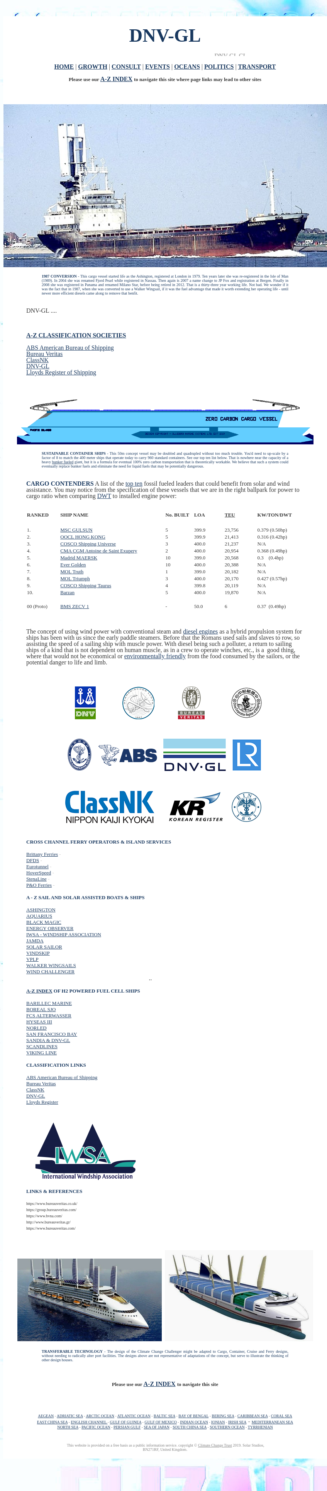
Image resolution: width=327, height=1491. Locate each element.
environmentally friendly (155, 656)
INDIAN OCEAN (194, 1422)
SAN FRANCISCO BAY (51, 1034)
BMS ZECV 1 (74, 606)
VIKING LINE (41, 1053)
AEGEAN (46, 1416)
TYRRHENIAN (260, 1427)
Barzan (67, 592)
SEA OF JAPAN (156, 1427)
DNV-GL (37, 366)
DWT (104, 496)
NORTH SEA (67, 1427)
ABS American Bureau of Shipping (70, 347)
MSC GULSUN (76, 530)
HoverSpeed (38, 873)
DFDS (32, 860)
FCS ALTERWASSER (48, 1015)
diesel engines (200, 631)
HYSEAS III (39, 1022)
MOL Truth (71, 571)
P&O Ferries (39, 885)
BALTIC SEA (164, 1416)
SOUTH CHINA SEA (190, 1427)
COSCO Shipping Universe (88, 544)
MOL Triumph (75, 578)
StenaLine (36, 879)
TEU (230, 515)
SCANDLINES (42, 1046)
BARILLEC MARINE (49, 1003)
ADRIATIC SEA (70, 1416)
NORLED (36, 1028)
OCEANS (187, 66)
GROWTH (92, 66)
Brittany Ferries (42, 854)
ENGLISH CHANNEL (89, 1422)
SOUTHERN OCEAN (227, 1427)
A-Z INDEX (116, 79)
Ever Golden (73, 565)
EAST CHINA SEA (52, 1422)
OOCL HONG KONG (82, 537)
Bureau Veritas (44, 354)
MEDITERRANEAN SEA (272, 1422)
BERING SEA (223, 1416)
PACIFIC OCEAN (95, 1427)
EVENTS (157, 66)
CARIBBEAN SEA (252, 1416)
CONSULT (126, 66)
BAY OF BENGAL (193, 1416)
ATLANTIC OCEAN (134, 1416)
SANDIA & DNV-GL (48, 1040)
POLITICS (219, 66)
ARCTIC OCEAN (100, 1416)
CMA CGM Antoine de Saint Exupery (98, 551)
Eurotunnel (37, 866)
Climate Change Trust (215, 1445)
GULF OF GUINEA (125, 1422)
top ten (133, 483)
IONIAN (218, 1422)
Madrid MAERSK (78, 558)
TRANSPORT (257, 66)
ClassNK (37, 360)
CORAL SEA (281, 1416)
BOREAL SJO (41, 1009)
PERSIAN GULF (127, 1427)
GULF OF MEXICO (160, 1422)
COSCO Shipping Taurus (85, 585)
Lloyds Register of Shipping (61, 372)
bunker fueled (63, 462)
